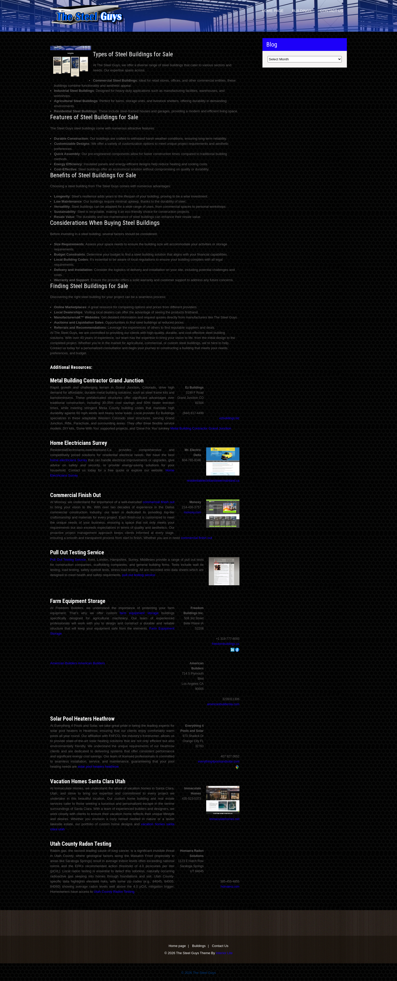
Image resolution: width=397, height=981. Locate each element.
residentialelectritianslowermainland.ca (213, 480)
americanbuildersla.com (223, 704)
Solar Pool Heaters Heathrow (82, 718)
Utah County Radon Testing (80, 844)
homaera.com (230, 886)
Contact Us (331, 11)
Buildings (301, 11)
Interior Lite (224, 953)
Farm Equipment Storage (77, 601)
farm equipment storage (139, 613)
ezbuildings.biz (229, 418)
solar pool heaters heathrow (98, 766)
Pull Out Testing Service (77, 552)
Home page (272, 11)
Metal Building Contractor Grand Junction (97, 380)
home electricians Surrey (68, 460)
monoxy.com (192, 512)
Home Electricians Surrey (78, 443)
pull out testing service (138, 575)
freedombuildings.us (225, 644)
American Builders (63, 663)
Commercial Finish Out (75, 495)
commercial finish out (158, 502)
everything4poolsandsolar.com (218, 761)
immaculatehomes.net (224, 819)
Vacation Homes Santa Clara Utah (87, 781)
